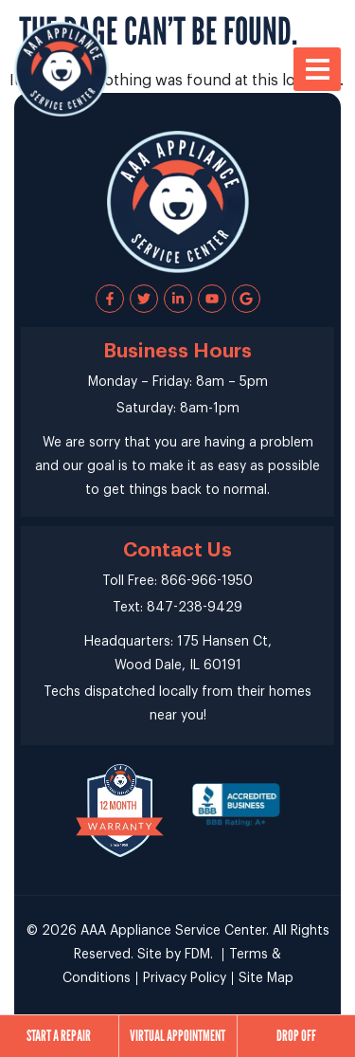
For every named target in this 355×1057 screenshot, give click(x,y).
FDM (197, 954)
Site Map (266, 978)
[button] (317, 69)
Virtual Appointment (177, 1036)
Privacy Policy (184, 978)
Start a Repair (59, 1036)
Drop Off (296, 1036)
